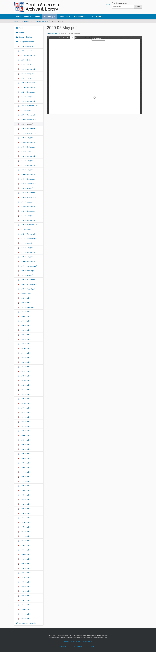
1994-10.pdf (23, 605)
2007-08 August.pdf (26, 307)
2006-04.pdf (23, 326)
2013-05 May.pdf (25, 216)
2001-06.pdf (23, 422)
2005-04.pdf (23, 344)
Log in (108, 4)
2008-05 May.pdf (25, 294)
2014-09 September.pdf (27, 197)
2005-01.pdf (23, 348)
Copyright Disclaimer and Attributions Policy (78, 641)
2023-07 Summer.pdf (26, 83)
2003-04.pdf (23, 381)
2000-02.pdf (23, 458)
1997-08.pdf (23, 527)
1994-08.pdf (23, 614)
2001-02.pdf (23, 431)
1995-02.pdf (23, 596)
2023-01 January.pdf (26, 87)
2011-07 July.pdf (25, 243)
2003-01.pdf (23, 385)
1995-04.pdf (23, 591)
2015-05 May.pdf (25, 188)
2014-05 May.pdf (25, 202)
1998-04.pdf (23, 509)
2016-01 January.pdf (26, 174)
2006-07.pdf (23, 321)
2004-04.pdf (23, 362)
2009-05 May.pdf (25, 275)
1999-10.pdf (23, 468)
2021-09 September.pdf (27, 106)
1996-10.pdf (23, 550)
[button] (31, 16)
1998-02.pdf (23, 513)
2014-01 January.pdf (26, 207)
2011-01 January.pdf (26, 252)
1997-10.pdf (23, 522)
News (26, 16)
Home (18, 16)
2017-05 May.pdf (25, 161)
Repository (48, 16)
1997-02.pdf (23, 541)
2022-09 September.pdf (27, 92)
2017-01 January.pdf (26, 165)
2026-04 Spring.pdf (26, 46)
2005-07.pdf (23, 339)
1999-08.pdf (23, 472)
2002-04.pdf (23, 399)
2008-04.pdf (23, 298)
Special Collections (25, 37)
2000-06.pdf (23, 449)
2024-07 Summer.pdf (26, 69)
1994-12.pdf (23, 600)
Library (21, 32)
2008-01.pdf (23, 303)
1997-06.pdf (23, 532)
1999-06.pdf (23, 477)
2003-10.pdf (23, 371)
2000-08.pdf (23, 445)
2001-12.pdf (23, 408)
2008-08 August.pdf (26, 289)
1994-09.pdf (23, 609)
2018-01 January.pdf (26, 156)
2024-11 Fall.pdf (25, 65)
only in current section (120, 3)
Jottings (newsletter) (40, 21)
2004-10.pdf (23, 353)
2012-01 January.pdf (26, 234)
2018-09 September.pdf (27, 147)
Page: (67, 37)
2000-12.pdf (23, 435)
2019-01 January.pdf (26, 142)
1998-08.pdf (23, 500)
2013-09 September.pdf (27, 211)
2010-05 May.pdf (25, 257)
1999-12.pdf (23, 463)
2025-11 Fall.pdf (25, 51)
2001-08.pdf (23, 417)
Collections (63, 16)
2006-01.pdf (23, 330)
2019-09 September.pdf (27, 133)
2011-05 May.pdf (25, 248)
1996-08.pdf (23, 555)
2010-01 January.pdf (26, 261)
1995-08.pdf (23, 582)
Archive (21, 28)
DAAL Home (96, 16)
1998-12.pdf (23, 490)
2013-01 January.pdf (26, 220)
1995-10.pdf (23, 577)
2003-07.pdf (23, 376)
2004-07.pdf (23, 358)
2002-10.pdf (23, 390)
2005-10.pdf (23, 335)
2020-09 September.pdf (27, 120)
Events (37, 16)
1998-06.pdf (23, 504)
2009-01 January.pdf (26, 280)
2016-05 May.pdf (25, 170)
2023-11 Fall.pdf (25, 78)
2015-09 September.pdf (27, 179)
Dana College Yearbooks (27, 623)
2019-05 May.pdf (25, 138)
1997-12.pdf (23, 518)
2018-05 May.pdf (25, 152)
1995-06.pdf (23, 587)
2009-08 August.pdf (26, 271)
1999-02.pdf (23, 486)
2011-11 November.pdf (27, 239)
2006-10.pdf (23, 316)
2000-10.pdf (23, 440)
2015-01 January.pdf (26, 193)
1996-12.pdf (23, 545)
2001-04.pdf (23, 426)
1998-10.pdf (23, 495)
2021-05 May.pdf (25, 110)
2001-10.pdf (23, 413)
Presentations (79, 16)
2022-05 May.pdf (25, 97)
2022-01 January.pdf (26, 101)
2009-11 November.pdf (27, 266)
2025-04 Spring (24, 60)
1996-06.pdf (23, 559)
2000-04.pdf (23, 454)
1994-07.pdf (23, 619)
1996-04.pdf (23, 564)
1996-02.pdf (23, 568)
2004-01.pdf (23, 367)
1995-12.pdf (23, 573)
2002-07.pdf (23, 394)
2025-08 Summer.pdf (26, 55)
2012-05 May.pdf (25, 229)
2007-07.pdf (23, 312)
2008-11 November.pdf (27, 284)
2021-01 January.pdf (26, 115)
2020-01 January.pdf (26, 129)
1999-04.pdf (23, 481)
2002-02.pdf (23, 403)
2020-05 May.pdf (55, 33)
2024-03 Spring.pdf (26, 74)
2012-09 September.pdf (27, 225)
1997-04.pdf (23, 536)
